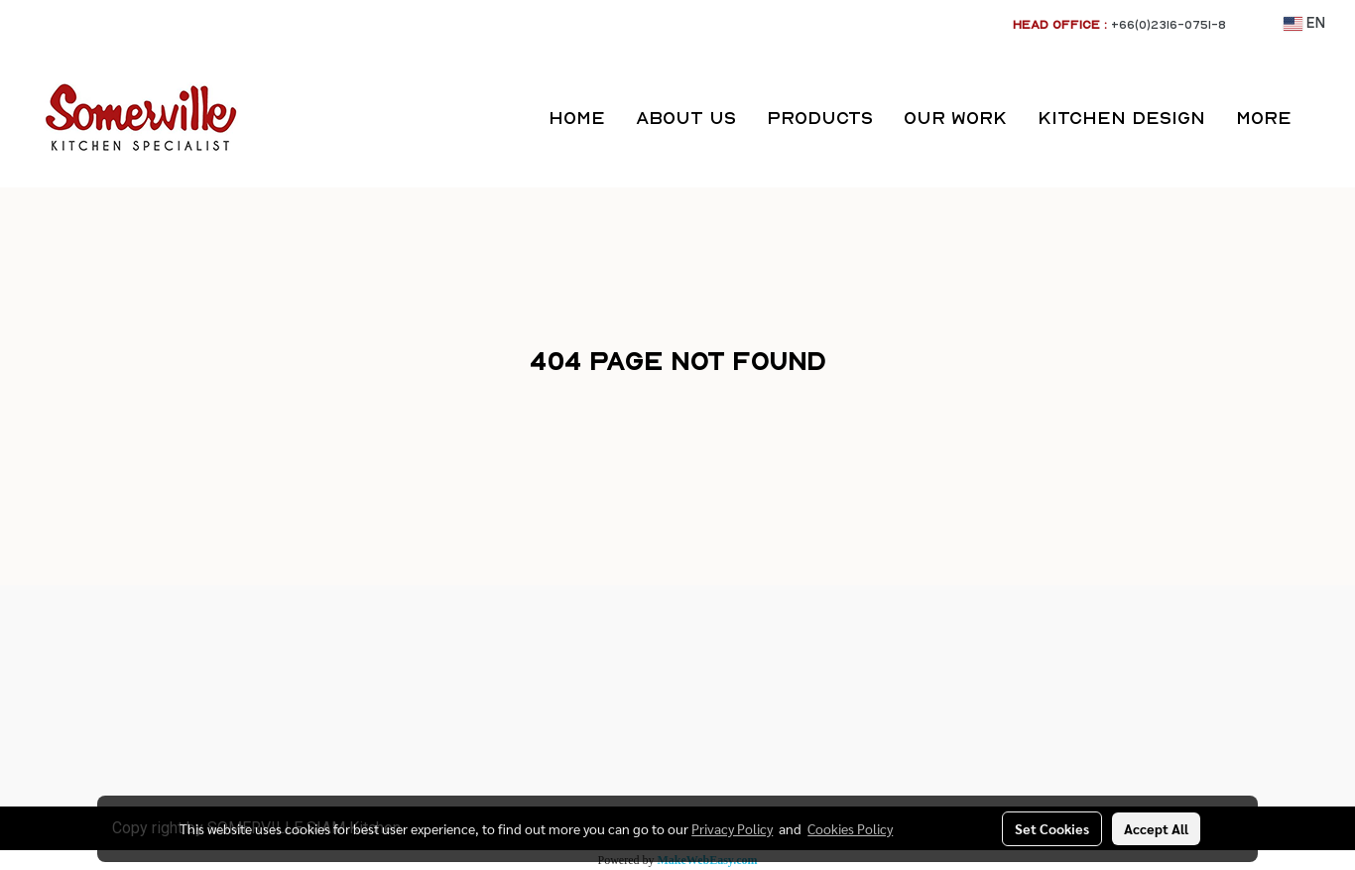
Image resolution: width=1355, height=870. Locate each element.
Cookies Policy (850, 828)
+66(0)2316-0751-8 (1168, 24)
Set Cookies (1052, 828)
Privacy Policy (732, 828)
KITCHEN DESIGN (1121, 117)
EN (1304, 24)
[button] (1324, 118)
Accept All (1156, 828)
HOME (577, 117)
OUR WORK (955, 117)
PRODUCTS (820, 117)
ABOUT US (686, 117)
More (1264, 117)
